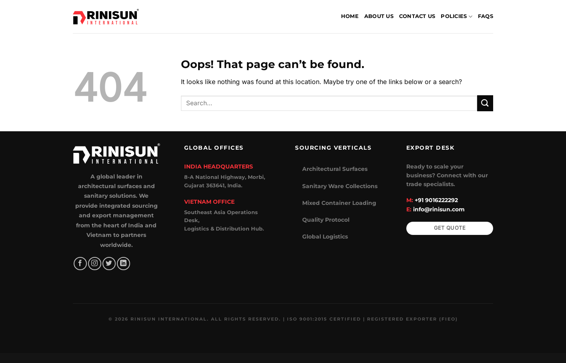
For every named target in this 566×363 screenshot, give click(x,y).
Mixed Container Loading (339, 203)
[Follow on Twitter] (109, 263)
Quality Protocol (325, 220)
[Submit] (485, 103)
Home (350, 16)
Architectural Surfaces (334, 169)
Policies (456, 16)
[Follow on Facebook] (80, 263)
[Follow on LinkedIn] (123, 263)
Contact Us (417, 16)
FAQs (485, 16)
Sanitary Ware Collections (339, 186)
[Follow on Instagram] (94, 263)
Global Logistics (325, 236)
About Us (378, 16)
